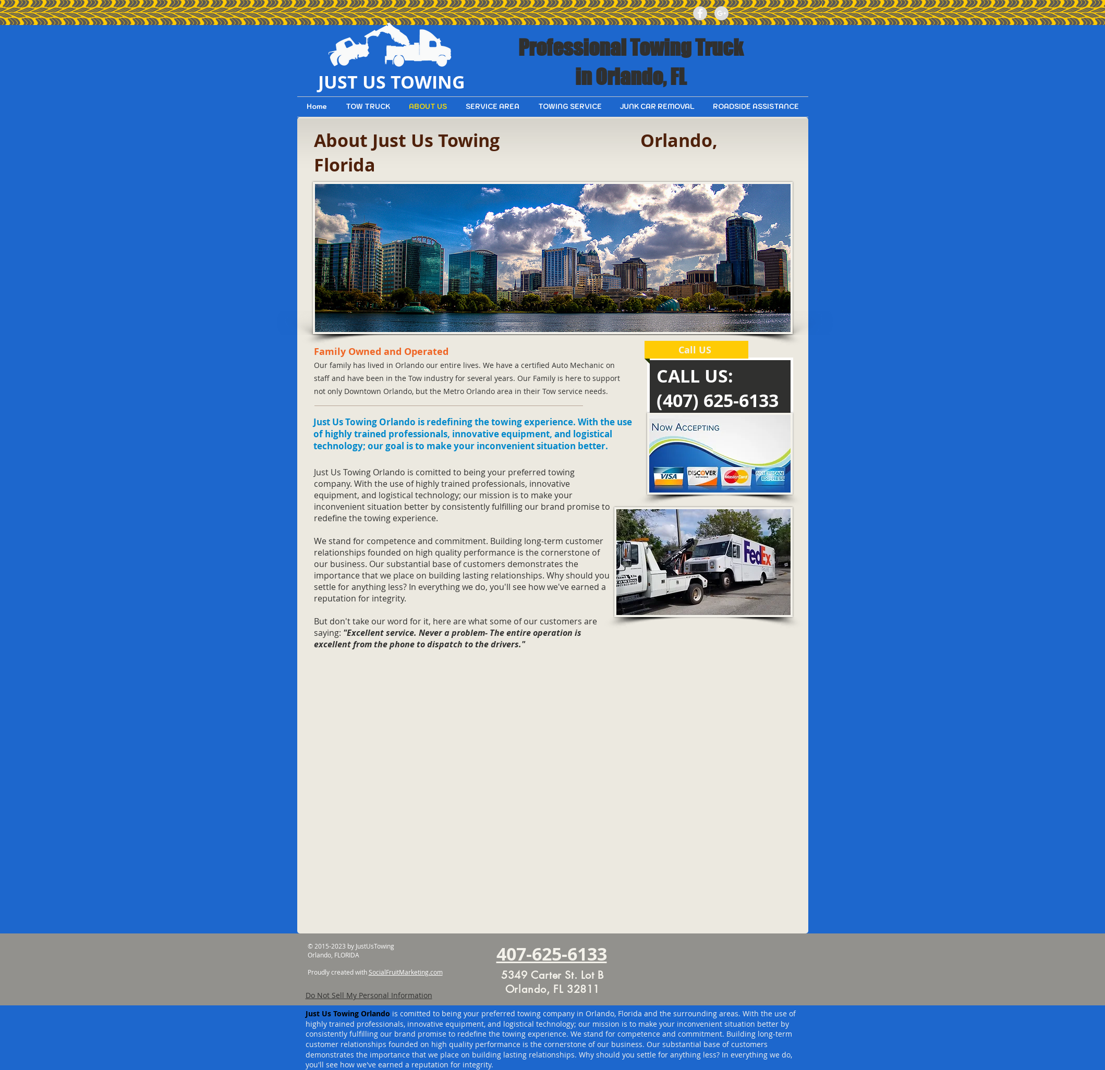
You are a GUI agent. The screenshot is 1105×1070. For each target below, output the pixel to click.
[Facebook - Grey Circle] (700, 13)
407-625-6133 (551, 954)
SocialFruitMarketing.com (406, 972)
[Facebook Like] (770, 13)
